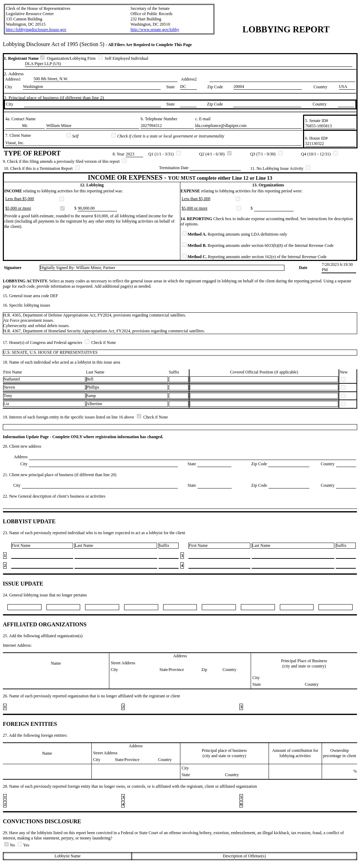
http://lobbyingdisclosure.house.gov (36, 29)
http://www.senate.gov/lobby (154, 29)
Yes (23, 845)
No (10, 845)
